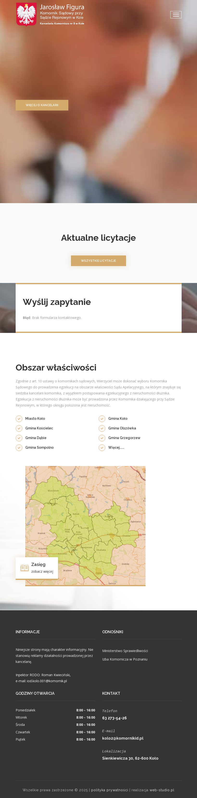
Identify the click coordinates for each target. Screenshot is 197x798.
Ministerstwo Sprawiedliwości (125, 650)
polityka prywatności (109, 789)
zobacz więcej (42, 571)
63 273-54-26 (114, 717)
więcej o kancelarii (42, 105)
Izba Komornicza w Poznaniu (124, 659)
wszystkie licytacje (98, 260)
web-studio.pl (162, 789)
